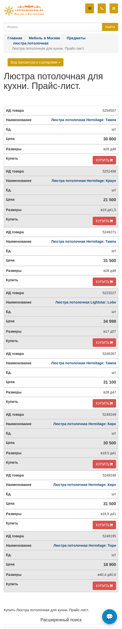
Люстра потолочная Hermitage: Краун (84, 181)
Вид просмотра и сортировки (35, 62)
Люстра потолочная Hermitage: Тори (84, 545)
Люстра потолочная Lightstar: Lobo (85, 302)
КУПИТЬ (104, 160)
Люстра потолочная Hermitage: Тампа (83, 120)
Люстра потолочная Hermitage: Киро (84, 424)
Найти (110, 27)
